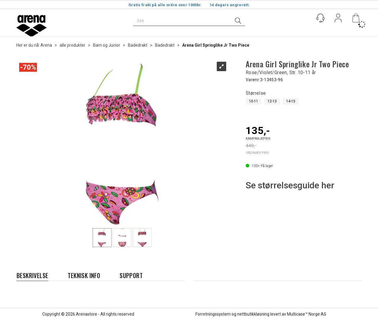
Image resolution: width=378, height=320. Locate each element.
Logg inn (338, 19)
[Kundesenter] (320, 18)
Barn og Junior (106, 45)
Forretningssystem (213, 314)
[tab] (32, 275)
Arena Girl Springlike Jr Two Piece (215, 45)
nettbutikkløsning (253, 314)
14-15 (290, 101)
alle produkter (72, 45)
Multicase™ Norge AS (306, 314)
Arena (46, 45)
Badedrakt (137, 45)
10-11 (253, 101)
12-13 (272, 101)
